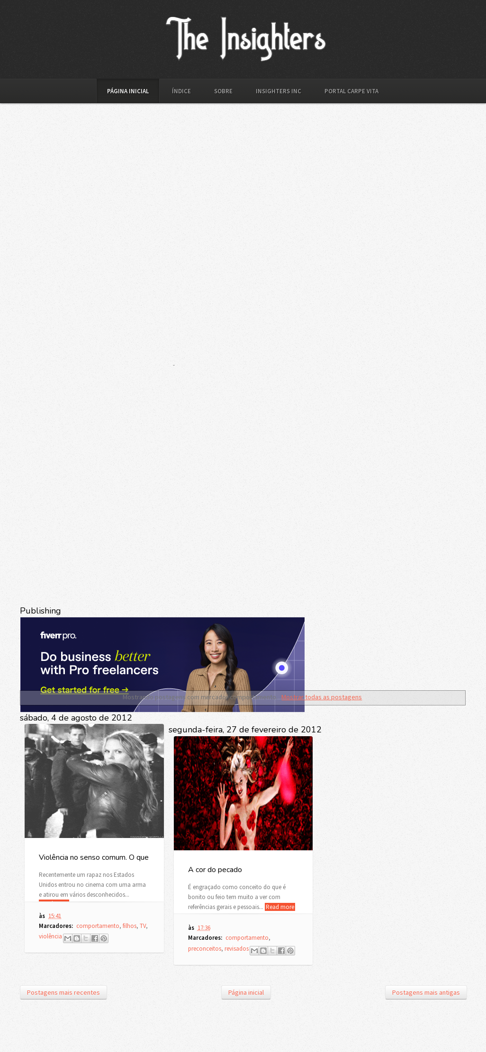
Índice (181, 91)
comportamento (97, 926)
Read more (280, 907)
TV (143, 926)
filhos (129, 926)
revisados (237, 949)
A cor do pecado (215, 870)
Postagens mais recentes (63, 992)
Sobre (223, 91)
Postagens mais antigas (426, 992)
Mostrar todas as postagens (321, 697)
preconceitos (204, 949)
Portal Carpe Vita (351, 91)
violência (50, 936)
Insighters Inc (278, 91)
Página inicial (128, 91)
